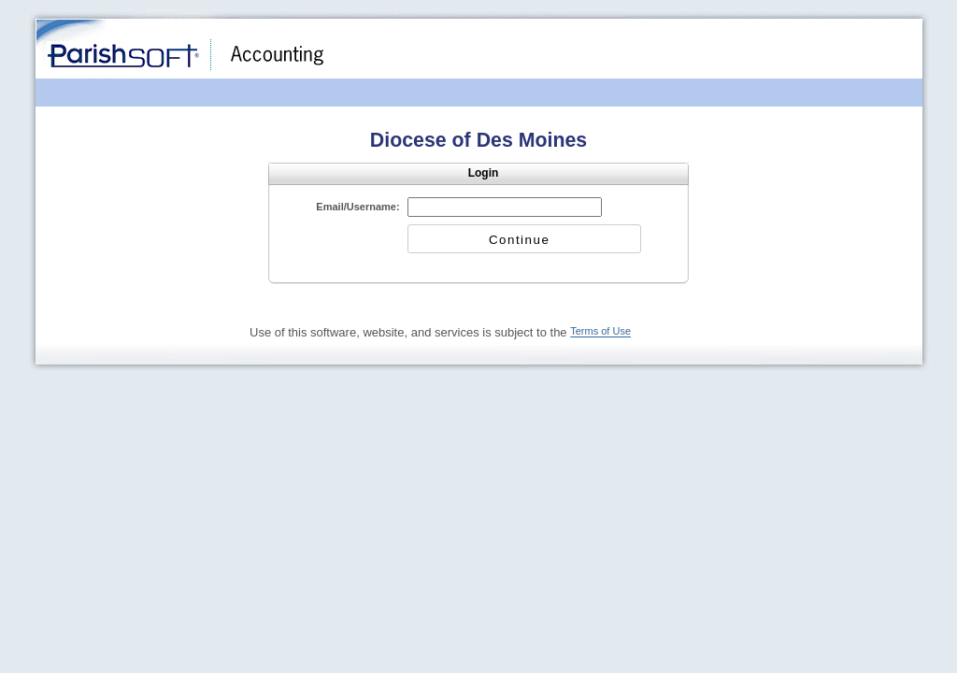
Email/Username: (357, 206)
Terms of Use (600, 331)
